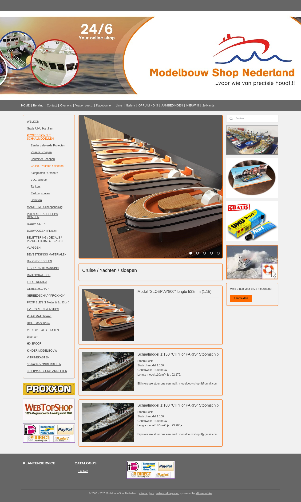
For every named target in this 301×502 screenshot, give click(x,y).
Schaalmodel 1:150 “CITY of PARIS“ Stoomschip (177, 354)
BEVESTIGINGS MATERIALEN (47, 254)
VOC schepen (39, 179)
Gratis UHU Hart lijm (40, 128)
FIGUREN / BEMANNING (43, 268)
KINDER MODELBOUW (42, 350)
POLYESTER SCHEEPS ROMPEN (42, 215)
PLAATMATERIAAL (39, 316)
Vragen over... (84, 105)
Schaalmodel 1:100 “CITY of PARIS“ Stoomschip (177, 405)
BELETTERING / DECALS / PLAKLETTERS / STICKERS (45, 239)
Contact (52, 105)
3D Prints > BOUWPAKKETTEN (47, 371)
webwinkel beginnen (167, 493)
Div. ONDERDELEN (39, 261)
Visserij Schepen (41, 152)
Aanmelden (241, 298)
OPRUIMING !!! (148, 105)
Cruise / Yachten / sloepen (47, 166)
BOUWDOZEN (36, 224)
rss (152, 493)
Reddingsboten (40, 193)
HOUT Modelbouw (38, 323)
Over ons (66, 105)
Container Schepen (43, 159)
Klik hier (83, 471)
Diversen (36, 200)
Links (119, 105)
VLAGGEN (34, 247)
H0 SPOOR (34, 343)
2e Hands (208, 105)
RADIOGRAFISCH (39, 275)
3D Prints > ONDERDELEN (44, 364)
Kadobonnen (104, 105)
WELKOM (33, 121)
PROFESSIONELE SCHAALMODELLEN (40, 137)
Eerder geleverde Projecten (48, 145)
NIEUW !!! (192, 105)
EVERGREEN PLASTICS (43, 309)
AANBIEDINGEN (172, 105)
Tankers (36, 186)
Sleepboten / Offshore (44, 173)
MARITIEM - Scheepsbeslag (45, 207)
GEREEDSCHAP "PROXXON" (46, 295)
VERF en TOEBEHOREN (43, 330)
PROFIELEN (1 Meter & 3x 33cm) (48, 302)
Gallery (130, 105)
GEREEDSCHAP (38, 288)
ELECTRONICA (37, 282)
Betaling (38, 105)
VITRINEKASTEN (38, 357)
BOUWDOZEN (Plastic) (42, 230)
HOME (25, 105)
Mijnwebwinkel (204, 493)
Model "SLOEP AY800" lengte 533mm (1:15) (174, 292)
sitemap (143, 493)
